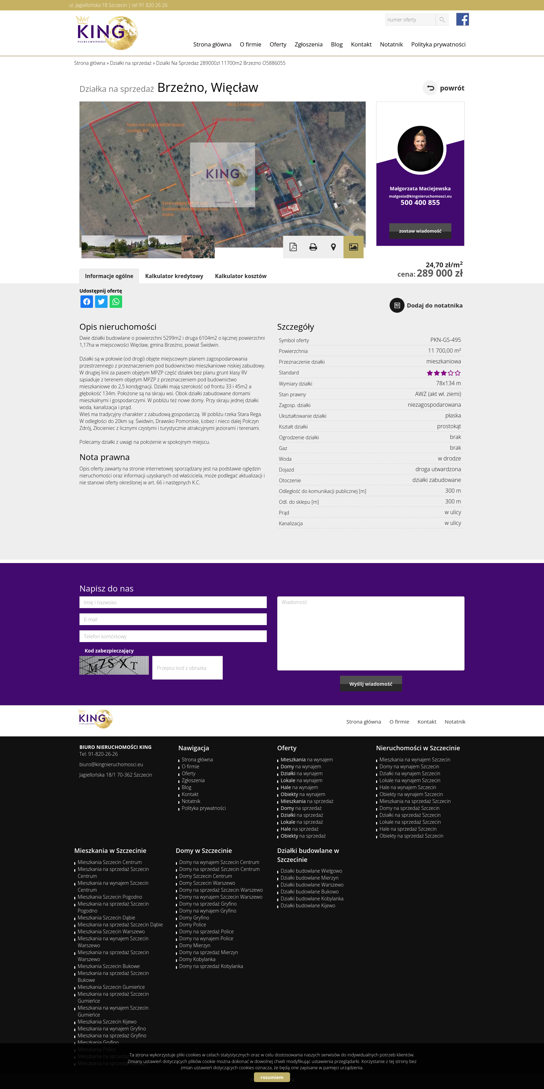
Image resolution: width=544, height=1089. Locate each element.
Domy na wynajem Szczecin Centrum (219, 862)
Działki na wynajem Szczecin (410, 773)
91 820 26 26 (153, 5)
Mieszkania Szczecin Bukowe (109, 966)
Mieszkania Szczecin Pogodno (110, 896)
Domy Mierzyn (195, 945)
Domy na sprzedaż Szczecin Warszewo (221, 890)
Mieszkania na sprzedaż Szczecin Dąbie (120, 924)
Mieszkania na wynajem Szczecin (415, 759)
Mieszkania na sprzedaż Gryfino (112, 1035)
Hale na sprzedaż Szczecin (408, 829)
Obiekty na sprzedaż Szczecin (411, 835)
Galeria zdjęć (353, 247)
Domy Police (192, 924)
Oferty (278, 44)
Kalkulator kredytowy (174, 276)
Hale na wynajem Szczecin (408, 787)
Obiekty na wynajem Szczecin (411, 794)
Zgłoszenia (309, 44)
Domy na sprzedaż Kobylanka (211, 966)
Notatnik (391, 44)
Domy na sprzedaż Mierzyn (208, 952)
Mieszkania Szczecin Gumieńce (111, 987)
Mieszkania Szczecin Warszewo (111, 931)
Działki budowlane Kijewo (308, 905)
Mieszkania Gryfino (98, 1042)
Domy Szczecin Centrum (205, 876)
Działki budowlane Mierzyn (310, 877)
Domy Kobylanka (197, 959)
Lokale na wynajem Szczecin (410, 780)
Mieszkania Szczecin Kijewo (107, 1021)
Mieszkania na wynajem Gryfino (112, 1028)
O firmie (250, 44)
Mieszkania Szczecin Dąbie (106, 917)
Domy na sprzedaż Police (206, 931)
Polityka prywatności (438, 44)
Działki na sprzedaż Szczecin (410, 815)
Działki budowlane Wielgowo (311, 870)
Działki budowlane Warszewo (312, 884)
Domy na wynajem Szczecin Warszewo (221, 896)
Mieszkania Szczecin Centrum (110, 862)
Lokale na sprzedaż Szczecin (410, 822)
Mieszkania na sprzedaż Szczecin (415, 801)
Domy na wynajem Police (206, 938)
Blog (337, 44)
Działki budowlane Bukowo (310, 891)
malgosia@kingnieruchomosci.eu (420, 196)
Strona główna (212, 44)
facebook (462, 19)
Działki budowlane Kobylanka (312, 898)
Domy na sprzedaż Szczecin (410, 808)
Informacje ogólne (109, 276)
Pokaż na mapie (333, 247)
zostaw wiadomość (420, 231)
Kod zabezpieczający (109, 650)
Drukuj (313, 247)
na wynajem (307, 759)
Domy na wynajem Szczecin (409, 766)
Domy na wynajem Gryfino (208, 910)
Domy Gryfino (194, 917)
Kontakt (361, 44)
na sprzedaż (307, 801)
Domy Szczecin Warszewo (207, 883)
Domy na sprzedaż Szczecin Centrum (219, 869)
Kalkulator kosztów (241, 276)
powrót (452, 88)
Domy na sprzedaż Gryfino (208, 903)
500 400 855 (420, 202)
